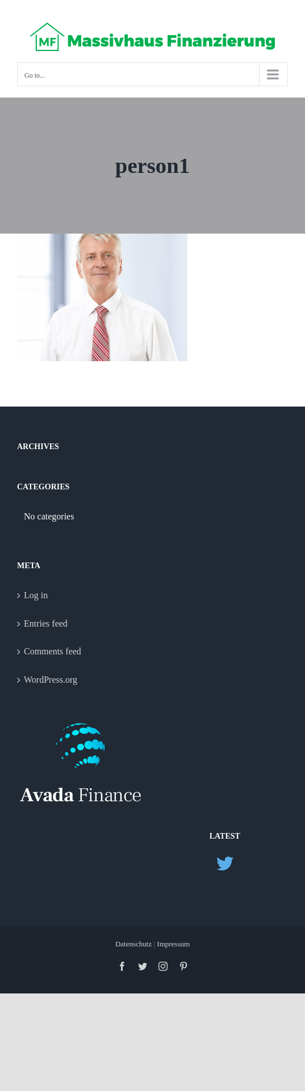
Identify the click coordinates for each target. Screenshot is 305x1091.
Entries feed (46, 623)
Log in (36, 595)
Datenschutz (134, 944)
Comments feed (52, 651)
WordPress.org (50, 679)
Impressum (173, 944)
